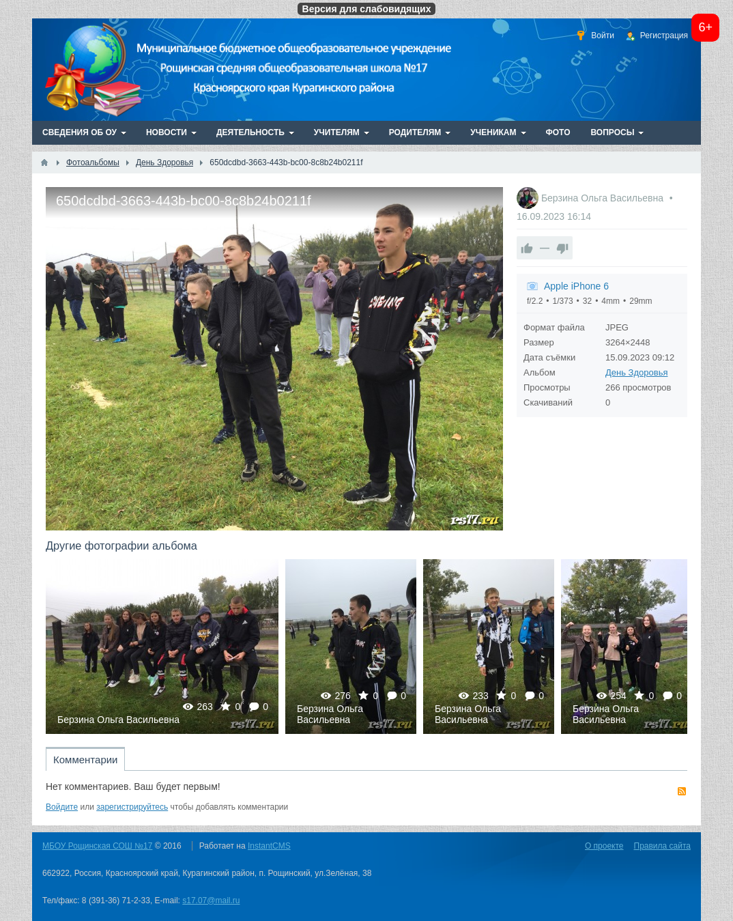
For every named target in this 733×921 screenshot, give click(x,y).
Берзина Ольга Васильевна (603, 198)
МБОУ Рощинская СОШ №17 (97, 846)
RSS (681, 791)
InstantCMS (269, 846)
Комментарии (85, 759)
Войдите (62, 807)
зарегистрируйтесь (132, 807)
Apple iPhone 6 (576, 286)
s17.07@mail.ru (211, 900)
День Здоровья (636, 372)
